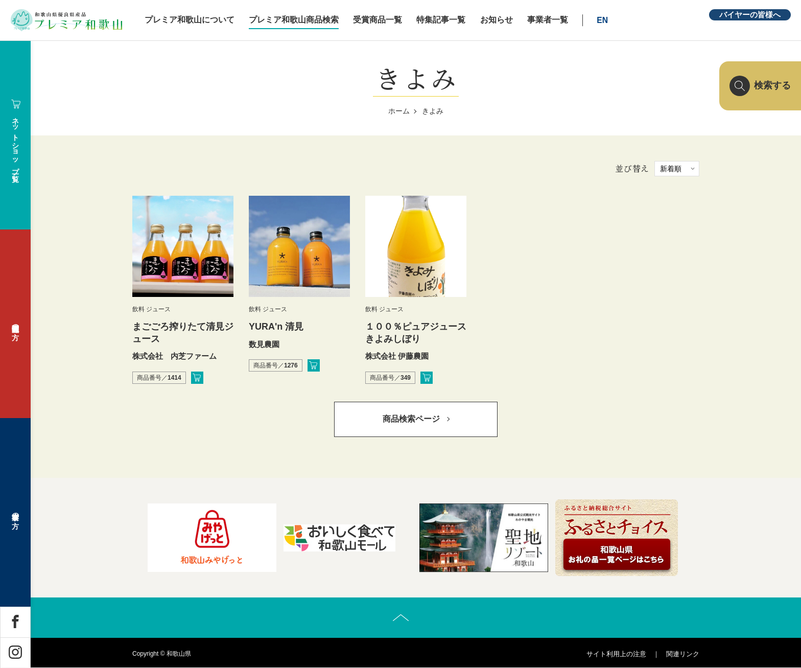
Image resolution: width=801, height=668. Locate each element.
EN (605, 20)
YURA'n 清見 (276, 326)
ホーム (399, 111)
